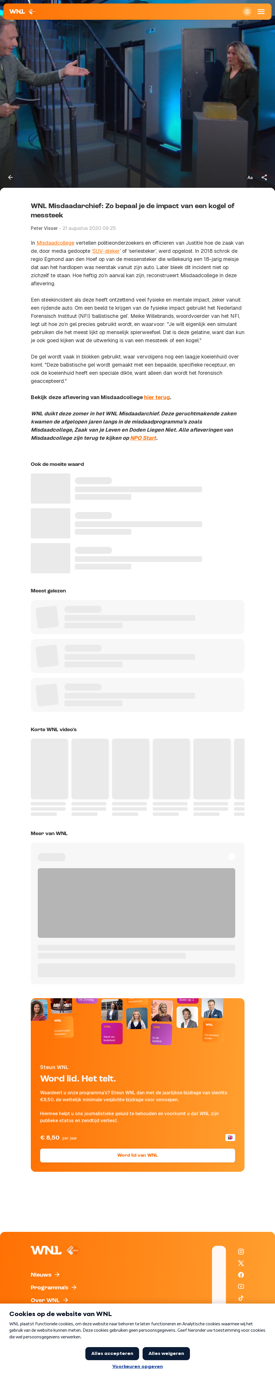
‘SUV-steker (106, 251)
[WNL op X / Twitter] (241, 1263)
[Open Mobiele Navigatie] (261, 11)
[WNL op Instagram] (241, 1251)
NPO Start (143, 438)
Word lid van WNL (137, 1155)
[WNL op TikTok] (241, 1298)
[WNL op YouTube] (241, 1286)
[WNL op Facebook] (241, 1274)
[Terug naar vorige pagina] (10, 177)
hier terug (157, 397)
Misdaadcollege (55, 242)
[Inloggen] (247, 11)
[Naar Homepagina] (23, 11)
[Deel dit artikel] (264, 177)
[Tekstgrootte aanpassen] (250, 177)
